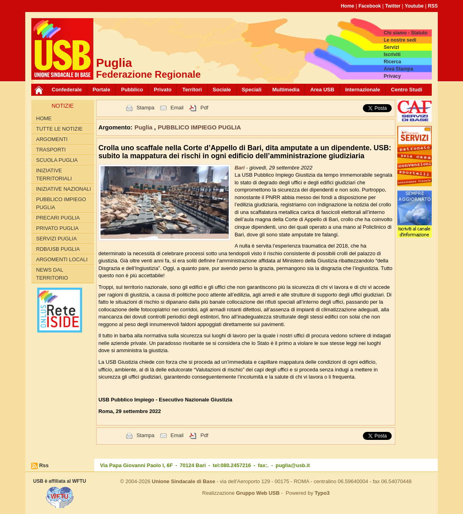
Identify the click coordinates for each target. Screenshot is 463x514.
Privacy (392, 76)
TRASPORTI (51, 150)
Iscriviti (392, 54)
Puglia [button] (144, 127)
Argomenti (52, 139)
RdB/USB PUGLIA (58, 249)
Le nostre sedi (400, 40)
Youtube (414, 6)
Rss (44, 465)
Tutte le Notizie (59, 129)
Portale (101, 90)
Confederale (67, 90)
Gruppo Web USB (258, 493)
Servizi (391, 47)
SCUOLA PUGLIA (57, 160)
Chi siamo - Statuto (405, 33)
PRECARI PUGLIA (58, 218)
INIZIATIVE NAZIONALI (63, 189)
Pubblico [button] (132, 90)
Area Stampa (398, 69)
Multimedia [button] (286, 90)
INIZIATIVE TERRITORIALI (54, 174)
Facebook (369, 6)
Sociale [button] (222, 90)
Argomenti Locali (62, 259)
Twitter (393, 6)
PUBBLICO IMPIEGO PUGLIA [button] (199, 127)
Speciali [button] (252, 90)
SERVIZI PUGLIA (56, 239)
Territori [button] (192, 90)
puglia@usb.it (293, 465)
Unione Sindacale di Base (183, 481)
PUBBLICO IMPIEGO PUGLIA (61, 203)
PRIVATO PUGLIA (57, 228)
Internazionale (362, 90)
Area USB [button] (322, 90)
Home (347, 6)
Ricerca (392, 62)
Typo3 (322, 493)
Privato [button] (162, 90)
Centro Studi (406, 90)
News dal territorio (52, 274)
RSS (433, 6)
